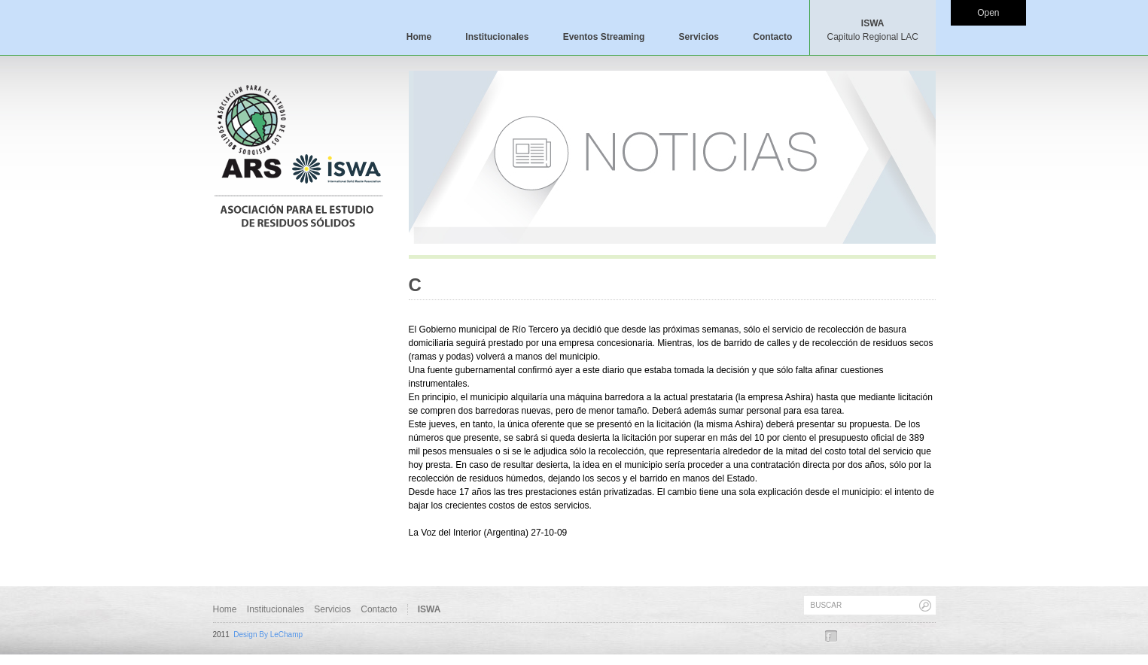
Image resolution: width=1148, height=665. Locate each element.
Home (419, 37)
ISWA (872, 30)
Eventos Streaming (604, 37)
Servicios (699, 37)
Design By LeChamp (268, 634)
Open (988, 13)
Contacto (772, 37)
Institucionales (496, 37)
